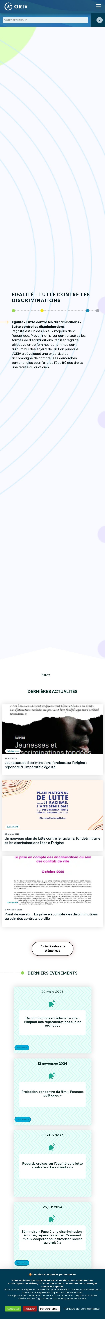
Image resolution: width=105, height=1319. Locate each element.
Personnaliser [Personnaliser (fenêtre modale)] (49, 1308)
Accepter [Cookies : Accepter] (13, 1308)
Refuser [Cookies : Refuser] (30, 1308)
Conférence (23, 1119)
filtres (46, 675)
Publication (13, 751)
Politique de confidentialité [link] (82, 1308)
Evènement (12, 827)
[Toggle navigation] (98, 6)
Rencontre (22, 1048)
